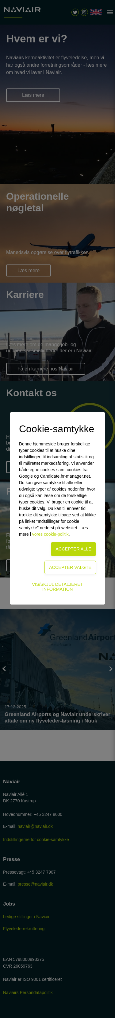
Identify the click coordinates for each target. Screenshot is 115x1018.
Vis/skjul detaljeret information (57, 587)
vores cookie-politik (50, 534)
